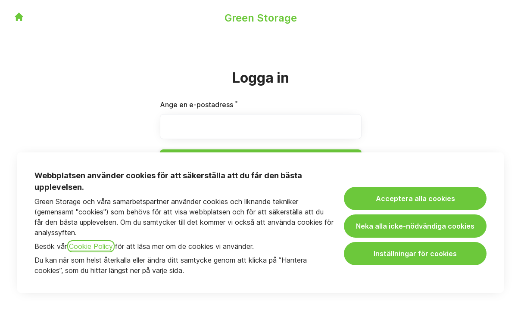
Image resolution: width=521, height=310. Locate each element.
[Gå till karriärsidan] (19, 17)
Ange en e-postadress (220, 104)
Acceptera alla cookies (415, 198)
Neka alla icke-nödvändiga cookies (415, 226)
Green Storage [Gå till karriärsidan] (261, 18)
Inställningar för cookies (415, 253)
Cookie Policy (91, 246)
